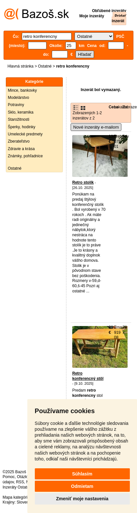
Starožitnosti (18, 119)
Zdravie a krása (21, 149)
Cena (113, 107)
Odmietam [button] (82, 486)
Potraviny (16, 104)
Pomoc (9, 476)
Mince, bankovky (22, 90)
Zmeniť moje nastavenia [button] (82, 498)
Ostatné (45, 66)
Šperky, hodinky (21, 127)
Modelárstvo (18, 97)
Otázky (23, 476)
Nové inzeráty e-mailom (96, 127)
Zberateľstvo (19, 141)
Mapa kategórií (15, 497)
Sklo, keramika (21, 112)
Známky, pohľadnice (25, 156)
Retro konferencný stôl (87, 376)
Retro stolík (83, 182)
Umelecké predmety (25, 134)
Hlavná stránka (20, 66)
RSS (20, 482)
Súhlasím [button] (82, 473)
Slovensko (25, 502)
